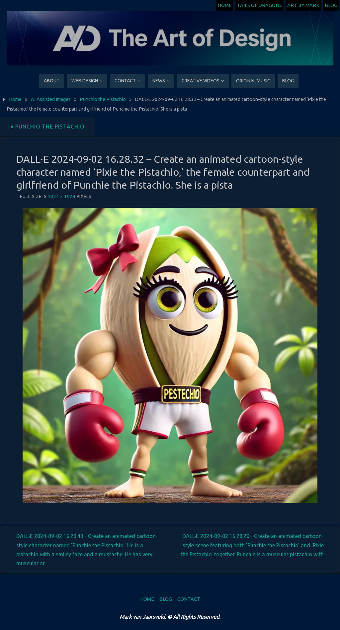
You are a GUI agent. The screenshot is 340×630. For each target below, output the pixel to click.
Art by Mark (303, 5)
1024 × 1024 (62, 196)
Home (225, 5)
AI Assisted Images (51, 99)
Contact (188, 599)
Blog (331, 5)
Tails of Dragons (259, 5)
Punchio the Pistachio (103, 99)
